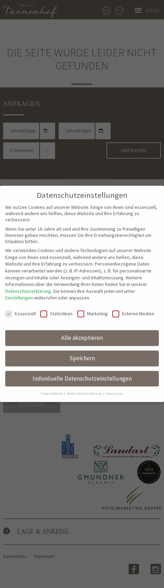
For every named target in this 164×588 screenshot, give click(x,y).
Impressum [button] (114, 388)
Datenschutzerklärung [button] (84, 388)
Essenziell (20, 308)
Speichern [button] (82, 353)
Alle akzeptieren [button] (82, 332)
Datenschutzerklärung (28, 286)
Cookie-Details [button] (52, 388)
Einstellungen (19, 293)
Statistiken (56, 308)
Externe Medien (133, 308)
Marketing (92, 308)
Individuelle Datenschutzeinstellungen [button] (82, 373)
